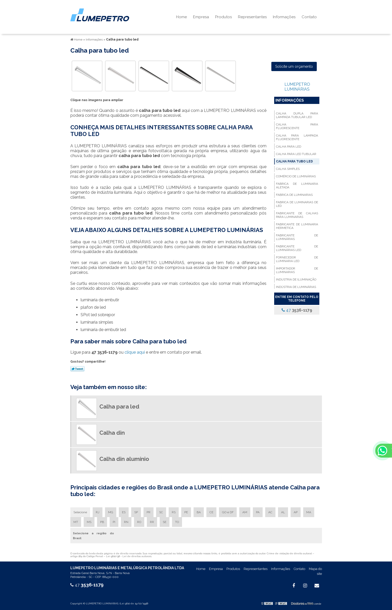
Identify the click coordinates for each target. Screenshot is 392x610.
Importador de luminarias (297, 270)
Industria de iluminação (296, 279)
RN (126, 522)
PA (258, 512)
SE (164, 522)
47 (297, 310)
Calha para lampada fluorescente (297, 137)
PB (102, 522)
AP (296, 512)
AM (244, 512)
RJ (97, 512)
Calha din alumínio (124, 459)
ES (124, 512)
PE (186, 512)
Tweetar (77, 368)
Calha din (112, 432)
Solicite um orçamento (294, 66)
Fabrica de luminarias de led (297, 204)
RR (152, 522)
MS (89, 522)
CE (211, 512)
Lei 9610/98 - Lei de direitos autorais (128, 556)
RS (174, 512)
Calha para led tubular (296, 154)
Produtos (223, 17)
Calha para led (288, 146)
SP (136, 512)
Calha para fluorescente (297, 126)
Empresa (201, 17)
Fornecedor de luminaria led (297, 259)
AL (283, 512)
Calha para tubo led (294, 161)
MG (110, 512)
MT (75, 522)
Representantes (252, 17)
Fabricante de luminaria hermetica (297, 226)
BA (199, 512)
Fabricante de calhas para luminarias (297, 215)
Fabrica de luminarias (294, 195)
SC (161, 512)
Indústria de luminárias (296, 287)
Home (181, 17)
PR (148, 512)
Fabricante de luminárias (297, 237)
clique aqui (135, 352)
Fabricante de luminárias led (297, 248)
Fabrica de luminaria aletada (297, 185)
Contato (309, 17)
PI (114, 522)
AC (270, 512)
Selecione (80, 512)
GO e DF (228, 512)
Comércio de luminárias (296, 176)
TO (177, 522)
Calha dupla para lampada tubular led (297, 115)
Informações (284, 17)
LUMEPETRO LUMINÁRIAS (297, 87)
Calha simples (288, 169)
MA (308, 512)
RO (139, 522)
